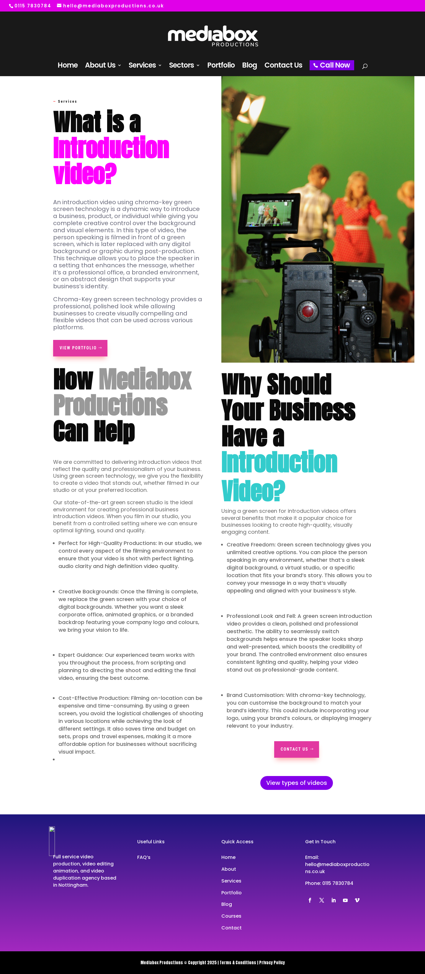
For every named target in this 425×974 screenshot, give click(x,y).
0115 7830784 (337, 883)
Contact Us (283, 66)
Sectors (181, 66)
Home (68, 66)
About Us (100, 66)
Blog (249, 66)
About (228, 869)
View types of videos (296, 783)
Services (142, 66)
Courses (231, 916)
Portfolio (221, 66)
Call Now (335, 65)
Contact (231, 927)
